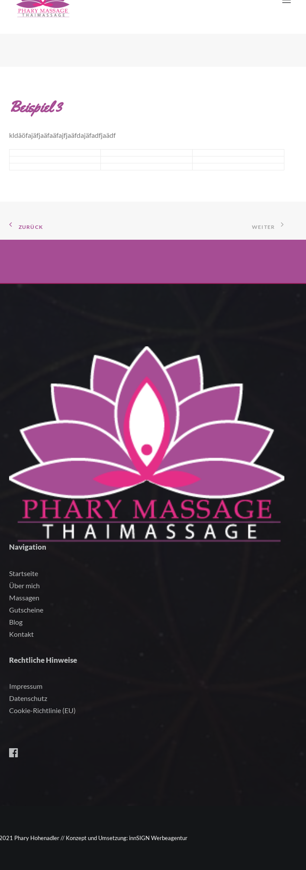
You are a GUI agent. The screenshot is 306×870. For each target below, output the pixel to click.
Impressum (25, 686)
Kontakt (21, 634)
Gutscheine (26, 610)
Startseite (23, 573)
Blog (16, 622)
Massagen (24, 597)
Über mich (24, 585)
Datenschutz (28, 698)
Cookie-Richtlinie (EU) (42, 710)
